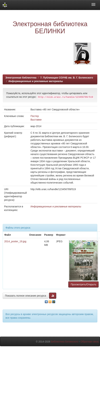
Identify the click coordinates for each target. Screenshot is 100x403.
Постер (35, 116)
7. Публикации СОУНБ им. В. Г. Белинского (66, 77)
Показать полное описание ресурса (25, 295)
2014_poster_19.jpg (15, 241)
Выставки (36, 119)
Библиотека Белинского (64, 341)
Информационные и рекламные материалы (36, 81)
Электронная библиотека (20, 77)
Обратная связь (90, 341)
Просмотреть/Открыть (83, 284)
